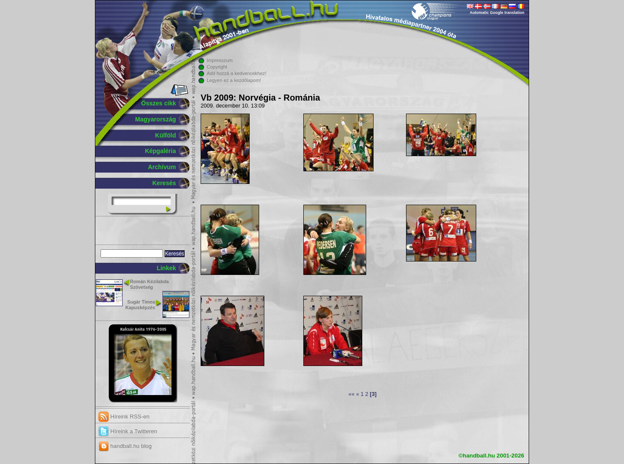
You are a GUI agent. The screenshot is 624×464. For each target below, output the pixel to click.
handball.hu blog (125, 446)
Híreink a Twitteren (127, 431)
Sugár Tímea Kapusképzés (140, 304)
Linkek (166, 268)
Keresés (164, 183)
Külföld (165, 135)
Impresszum (220, 60)
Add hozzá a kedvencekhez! (236, 73)
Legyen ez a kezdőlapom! (234, 80)
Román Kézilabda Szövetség (149, 284)
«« (351, 394)
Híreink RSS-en (124, 416)
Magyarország (155, 119)
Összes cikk (158, 103)
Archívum (162, 166)
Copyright (217, 66)
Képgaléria (160, 150)
